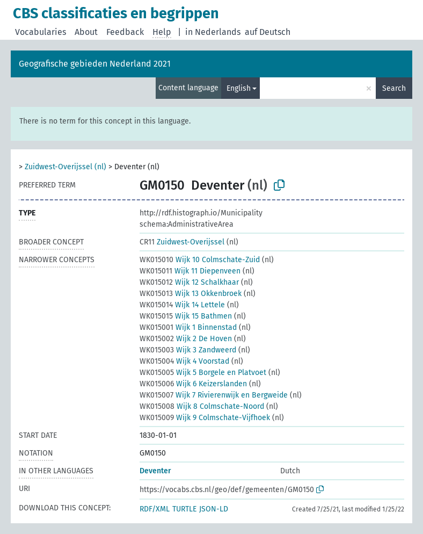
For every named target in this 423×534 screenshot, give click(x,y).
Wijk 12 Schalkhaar (189, 282)
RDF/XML (155, 509)
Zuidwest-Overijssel (182, 242)
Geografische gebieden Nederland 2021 (95, 64)
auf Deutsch (267, 32)
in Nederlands (212, 32)
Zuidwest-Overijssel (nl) (65, 166)
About (86, 32)
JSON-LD (213, 509)
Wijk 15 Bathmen (186, 316)
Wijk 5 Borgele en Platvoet (203, 372)
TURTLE (184, 509)
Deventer (155, 470)
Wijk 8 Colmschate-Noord (202, 406)
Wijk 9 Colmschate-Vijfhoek (205, 417)
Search (394, 88)
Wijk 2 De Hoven (186, 338)
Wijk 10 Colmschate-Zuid (200, 259)
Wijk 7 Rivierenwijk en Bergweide (214, 395)
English (239, 88)
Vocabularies (40, 32)
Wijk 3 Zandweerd (188, 350)
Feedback (125, 32)
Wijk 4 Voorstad (184, 361)
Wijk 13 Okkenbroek (191, 293)
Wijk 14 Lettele (182, 304)
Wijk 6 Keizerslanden (193, 383)
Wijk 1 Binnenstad (188, 327)
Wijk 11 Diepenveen (190, 271)
